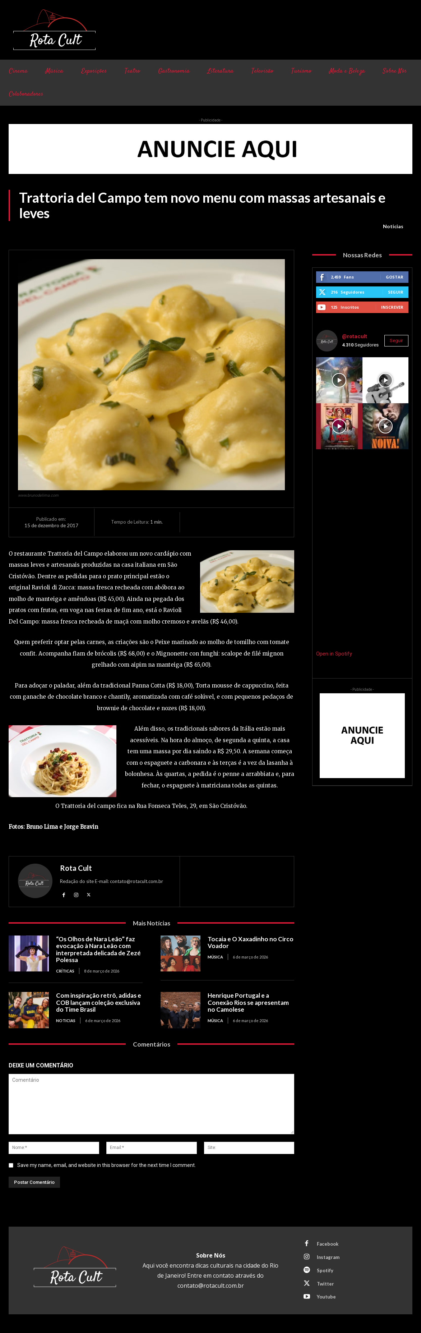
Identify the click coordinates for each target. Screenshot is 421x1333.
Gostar (394, 277)
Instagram (328, 1257)
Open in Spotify (334, 654)
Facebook (327, 1244)
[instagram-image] (339, 380)
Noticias (393, 226)
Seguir (395, 292)
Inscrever (392, 307)
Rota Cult (76, 868)
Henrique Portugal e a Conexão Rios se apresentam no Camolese (248, 1002)
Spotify (325, 1270)
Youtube (326, 1297)
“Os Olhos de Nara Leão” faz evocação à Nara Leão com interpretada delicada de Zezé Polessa (98, 949)
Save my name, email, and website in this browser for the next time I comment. (106, 1165)
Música (215, 957)
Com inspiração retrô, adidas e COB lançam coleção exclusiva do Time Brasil (98, 1002)
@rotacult (354, 336)
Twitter (325, 1284)
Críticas (65, 971)
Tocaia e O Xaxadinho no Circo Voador (250, 942)
